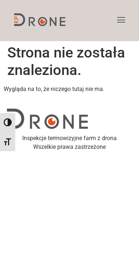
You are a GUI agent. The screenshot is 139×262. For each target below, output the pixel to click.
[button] (121, 20)
